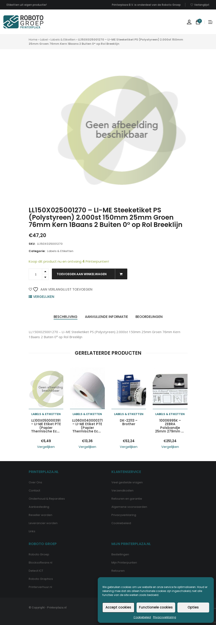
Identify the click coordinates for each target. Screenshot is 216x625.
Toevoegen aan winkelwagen (92, 274)
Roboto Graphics (41, 579)
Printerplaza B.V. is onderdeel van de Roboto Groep (146, 5)
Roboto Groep (39, 554)
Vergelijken (43, 296)
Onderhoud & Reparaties (47, 499)
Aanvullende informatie (106, 316)
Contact (34, 490)
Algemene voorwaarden (129, 507)
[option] (122, 130)
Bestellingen (120, 554)
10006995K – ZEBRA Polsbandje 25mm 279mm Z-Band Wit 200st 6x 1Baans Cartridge (170, 426)
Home (33, 39)
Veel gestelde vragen (127, 482)
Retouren (118, 571)
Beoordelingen (149, 316)
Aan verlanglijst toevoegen (62, 289)
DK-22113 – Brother (128, 422)
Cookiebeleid (142, 617)
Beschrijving (65, 316)
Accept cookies (118, 607)
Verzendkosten (122, 490)
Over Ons (35, 482)
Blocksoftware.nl (40, 562)
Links (32, 531)
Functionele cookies (156, 607)
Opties (193, 607)
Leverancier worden (43, 523)
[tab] (65, 316)
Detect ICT (36, 571)
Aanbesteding (39, 507)
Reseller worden (40, 515)
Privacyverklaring (164, 617)
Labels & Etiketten (63, 39)
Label (44, 39)
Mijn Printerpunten (124, 562)
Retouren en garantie (126, 499)
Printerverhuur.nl (40, 587)
